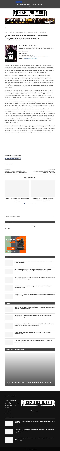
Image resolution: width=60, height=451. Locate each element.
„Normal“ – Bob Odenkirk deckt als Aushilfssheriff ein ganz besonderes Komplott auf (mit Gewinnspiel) (34, 261)
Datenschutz (40, 4)
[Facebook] (17, 226)
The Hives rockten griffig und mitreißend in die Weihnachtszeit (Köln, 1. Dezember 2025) (34, 438)
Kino (11, 163)
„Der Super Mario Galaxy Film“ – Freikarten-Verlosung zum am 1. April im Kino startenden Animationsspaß (33, 341)
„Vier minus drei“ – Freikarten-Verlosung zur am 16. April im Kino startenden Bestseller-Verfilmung (33, 286)
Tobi (10, 40)
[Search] (54, 28)
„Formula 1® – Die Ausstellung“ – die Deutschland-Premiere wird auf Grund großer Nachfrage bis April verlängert (34, 430)
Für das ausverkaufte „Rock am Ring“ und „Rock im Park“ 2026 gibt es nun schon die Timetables (35, 422)
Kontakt (29, 4)
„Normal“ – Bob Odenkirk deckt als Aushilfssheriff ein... (17, 199)
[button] (23, 2)
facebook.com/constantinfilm (30, 58)
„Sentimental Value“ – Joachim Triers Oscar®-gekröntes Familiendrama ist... (43, 199)
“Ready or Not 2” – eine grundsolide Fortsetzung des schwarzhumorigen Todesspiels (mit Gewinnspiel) (35, 295)
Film (11, 32)
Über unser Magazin (21, 4)
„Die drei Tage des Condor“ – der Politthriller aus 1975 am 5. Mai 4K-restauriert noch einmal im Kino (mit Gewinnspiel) (35, 278)
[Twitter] (31, 6)
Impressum (34, 4)
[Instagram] (29, 6)
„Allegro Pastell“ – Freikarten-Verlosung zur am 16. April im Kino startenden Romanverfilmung (33, 333)
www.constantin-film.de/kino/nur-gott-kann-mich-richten (36, 57)
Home (6, 32)
